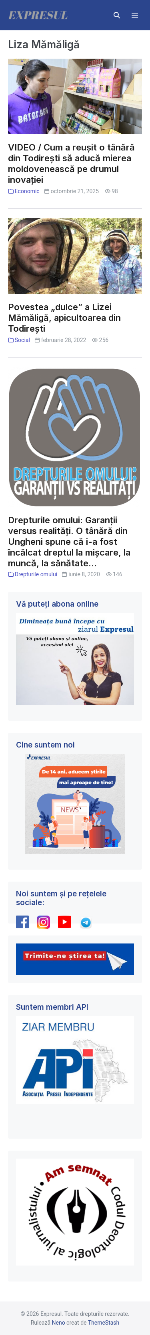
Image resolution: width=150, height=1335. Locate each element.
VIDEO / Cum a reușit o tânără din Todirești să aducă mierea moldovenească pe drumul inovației (71, 163)
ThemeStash (104, 1322)
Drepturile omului (36, 574)
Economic (27, 191)
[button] (117, 15)
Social (22, 340)
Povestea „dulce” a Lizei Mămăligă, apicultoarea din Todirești (64, 318)
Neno (58, 1322)
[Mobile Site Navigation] (135, 15)
